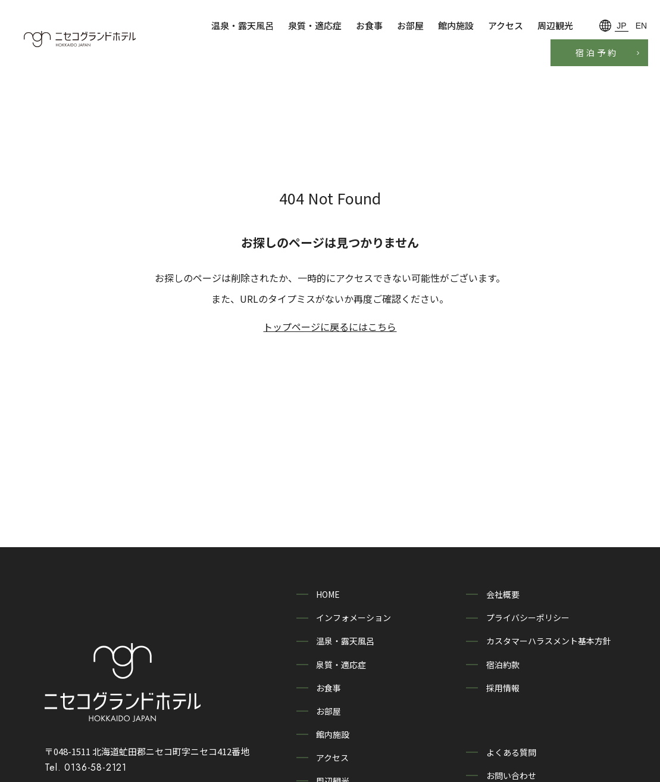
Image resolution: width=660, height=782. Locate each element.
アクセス (505, 25)
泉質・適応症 (315, 25)
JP (621, 25)
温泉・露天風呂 (242, 25)
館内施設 (456, 25)
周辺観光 (555, 25)
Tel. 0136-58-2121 (86, 740)
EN (641, 25)
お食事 (369, 25)
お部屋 (410, 25)
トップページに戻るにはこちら (329, 326)
